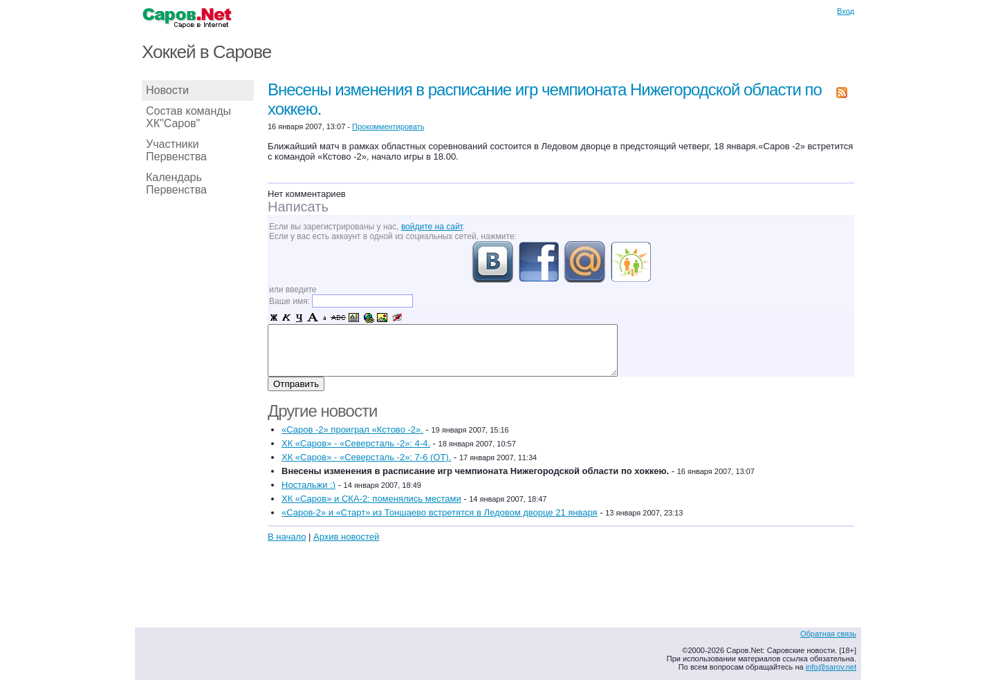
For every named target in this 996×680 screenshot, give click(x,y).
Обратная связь (828, 634)
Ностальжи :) (308, 485)
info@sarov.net (831, 667)
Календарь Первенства (176, 183)
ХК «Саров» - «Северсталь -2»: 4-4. (356, 443)
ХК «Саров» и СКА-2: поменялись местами (371, 498)
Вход (845, 11)
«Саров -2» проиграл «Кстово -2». (352, 429)
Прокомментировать (388, 126)
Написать (298, 206)
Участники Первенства (176, 150)
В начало (287, 536)
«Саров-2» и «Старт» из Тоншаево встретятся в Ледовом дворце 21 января (440, 512)
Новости (167, 90)
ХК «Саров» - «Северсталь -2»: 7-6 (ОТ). (366, 457)
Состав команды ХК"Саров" (188, 117)
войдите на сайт (432, 227)
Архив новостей (346, 536)
